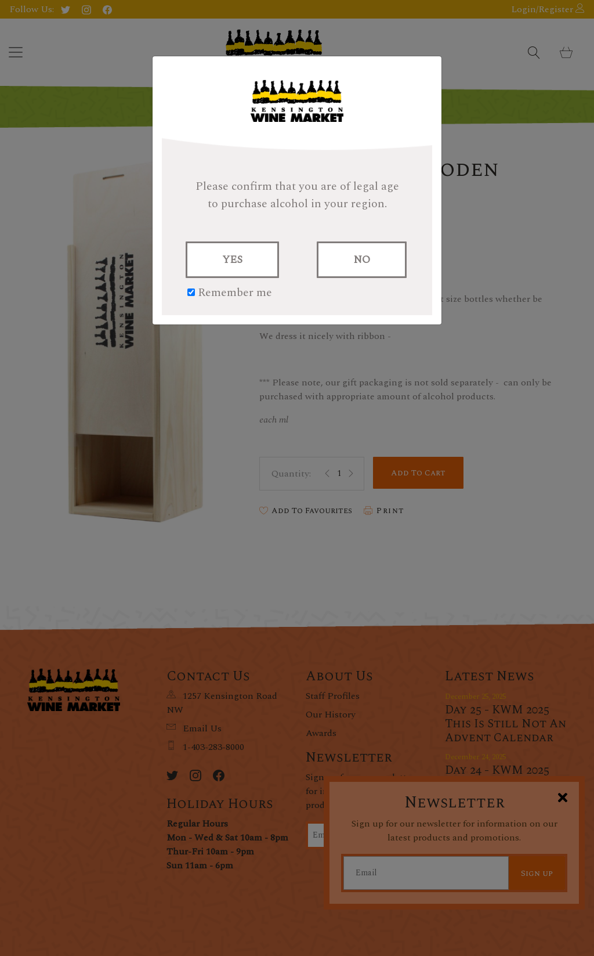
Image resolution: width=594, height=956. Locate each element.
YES (232, 260)
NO (361, 260)
